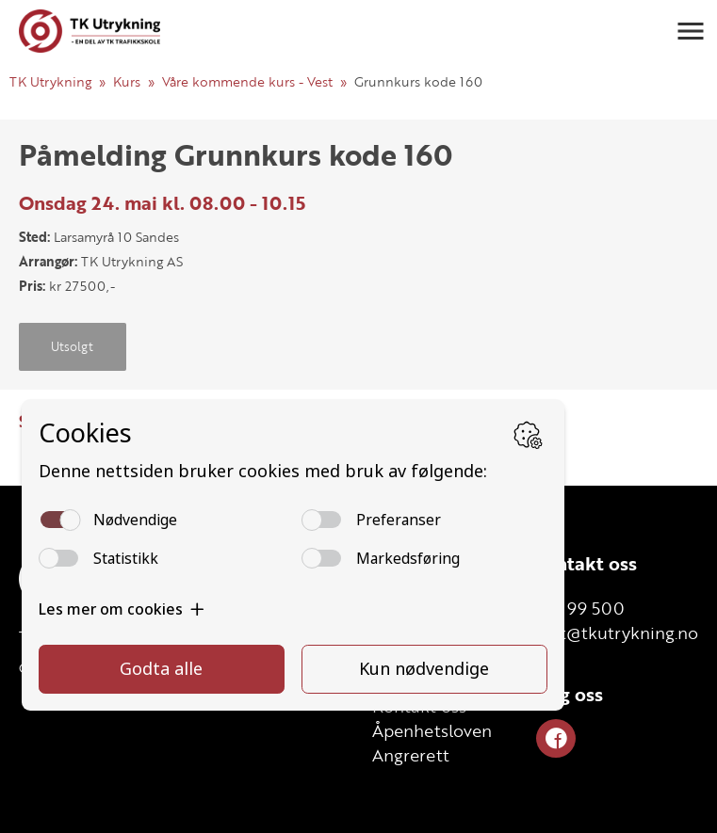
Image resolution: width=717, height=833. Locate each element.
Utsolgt (72, 346)
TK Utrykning (50, 81)
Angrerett (410, 755)
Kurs (126, 81)
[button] (691, 31)
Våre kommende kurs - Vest (247, 81)
